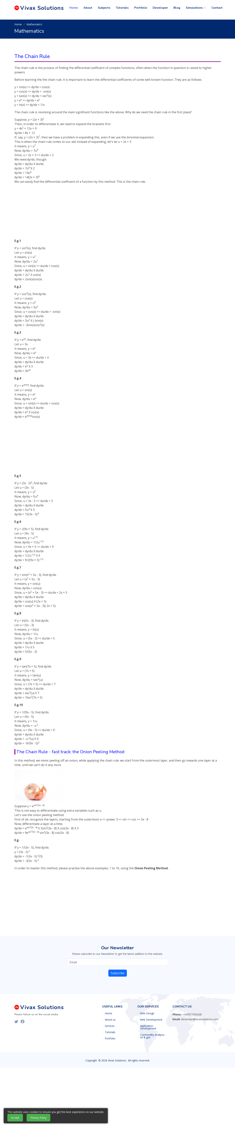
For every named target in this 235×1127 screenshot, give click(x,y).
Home (73, 8)
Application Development (148, 1027)
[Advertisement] (117, 213)
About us (110, 1019)
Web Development (151, 1019)
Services (110, 1026)
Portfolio (140, 8)
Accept (15, 1117)
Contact (217, 8)
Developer (160, 8)
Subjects (104, 8)
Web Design (147, 1013)
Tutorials (122, 8)
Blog (176, 8)
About (87, 8)
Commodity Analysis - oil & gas (153, 1036)
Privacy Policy (38, 1117)
